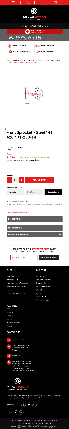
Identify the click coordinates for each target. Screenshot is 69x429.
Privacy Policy (38, 423)
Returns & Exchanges (43, 286)
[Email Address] (24, 257)
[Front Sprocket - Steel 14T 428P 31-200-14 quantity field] (15, 180)
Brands (9, 316)
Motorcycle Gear (12, 280)
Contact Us (40, 276)
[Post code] (34, 192)
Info (37, 160)
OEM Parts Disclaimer (43, 280)
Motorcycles (11, 276)
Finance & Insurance (13, 323)
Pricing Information (42, 300)
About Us (10, 312)
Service (9, 326)
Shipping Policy (41, 283)
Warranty (39, 290)
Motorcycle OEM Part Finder (16, 286)
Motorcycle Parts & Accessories (17, 283)
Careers (9, 319)
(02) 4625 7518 (17, 340)
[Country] (15, 192)
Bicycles (9, 290)
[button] (14, 2)
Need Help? (36, 26)
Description (34, 219)
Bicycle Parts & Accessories (16, 293)
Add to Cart (40, 180)
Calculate (53, 192)
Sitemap (48, 423)
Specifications (34, 228)
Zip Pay (38, 293)
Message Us (16, 356)
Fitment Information (34, 234)
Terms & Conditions (24, 423)
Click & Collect (41, 297)
